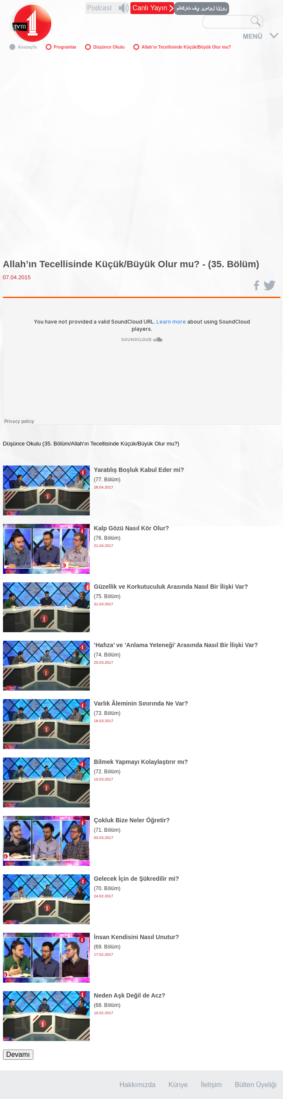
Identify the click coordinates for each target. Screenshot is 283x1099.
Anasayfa (27, 47)
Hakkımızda (138, 1084)
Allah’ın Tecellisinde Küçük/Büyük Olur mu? (186, 47)
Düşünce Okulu (108, 47)
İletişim (211, 1084)
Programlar (65, 47)
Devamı (18, 1054)
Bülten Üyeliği (256, 1084)
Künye (178, 1084)
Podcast (99, 8)
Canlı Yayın (150, 8)
